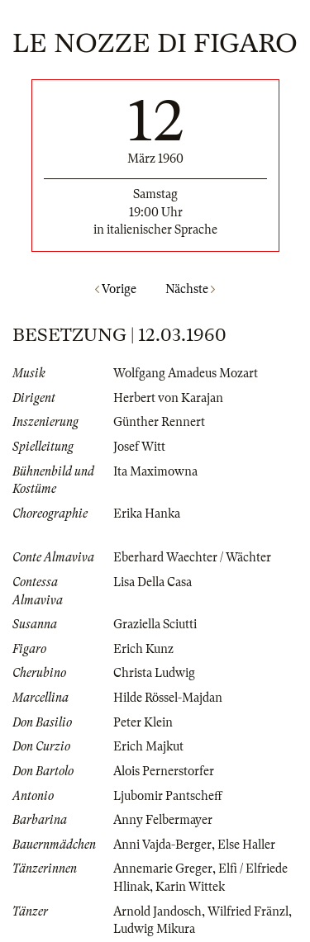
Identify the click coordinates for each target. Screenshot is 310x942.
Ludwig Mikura (154, 928)
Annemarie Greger (162, 868)
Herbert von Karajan (168, 398)
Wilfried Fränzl (248, 911)
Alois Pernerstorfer (163, 771)
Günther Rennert (159, 421)
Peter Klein (143, 722)
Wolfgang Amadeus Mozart (185, 373)
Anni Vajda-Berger (162, 844)
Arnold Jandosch (157, 911)
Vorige (115, 289)
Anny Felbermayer (162, 819)
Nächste (190, 289)
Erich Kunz (143, 649)
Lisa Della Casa (152, 582)
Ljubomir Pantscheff (167, 795)
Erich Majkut (148, 746)
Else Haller (246, 844)
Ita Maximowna (155, 471)
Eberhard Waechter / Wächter (192, 557)
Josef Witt (139, 446)
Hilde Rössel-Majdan (167, 697)
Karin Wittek (190, 886)
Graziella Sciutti (155, 624)
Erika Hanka (146, 513)
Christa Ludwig (154, 672)
